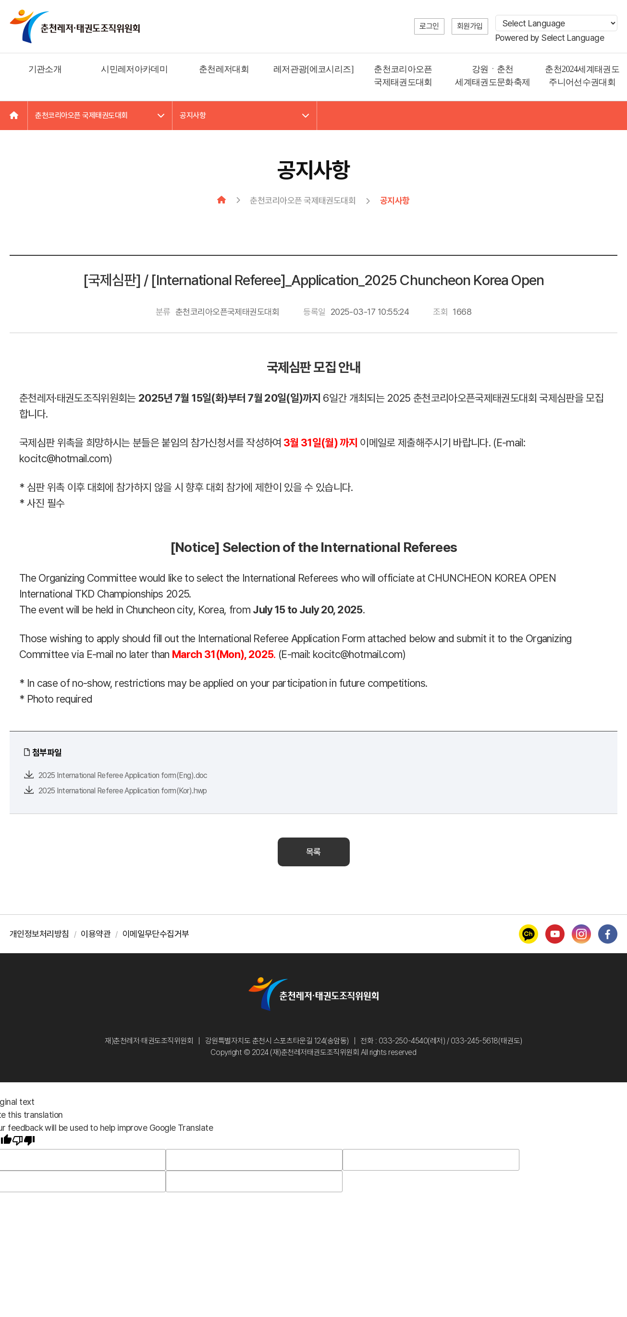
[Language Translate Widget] (556, 23)
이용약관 (96, 934)
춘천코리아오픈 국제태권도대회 (403, 75)
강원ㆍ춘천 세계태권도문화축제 (492, 75)
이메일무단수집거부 (156, 934)
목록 (313, 852)
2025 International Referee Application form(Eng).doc (123, 775)
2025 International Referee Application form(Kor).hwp (122, 790)
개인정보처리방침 (39, 934)
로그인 (429, 26)
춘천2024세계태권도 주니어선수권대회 (582, 75)
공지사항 (244, 115)
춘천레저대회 (224, 69)
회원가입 (470, 26)
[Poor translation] (23, 1141)
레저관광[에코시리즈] (313, 69)
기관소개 (44, 69)
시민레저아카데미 (134, 69)
